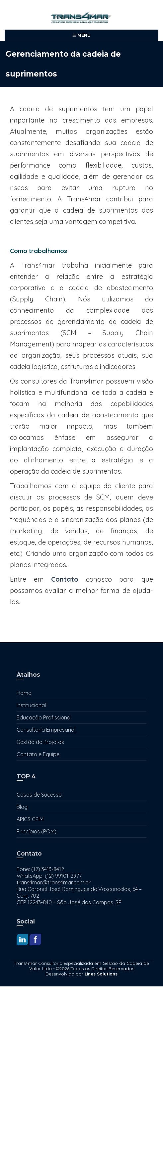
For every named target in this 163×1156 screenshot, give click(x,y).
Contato (64, 579)
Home (24, 693)
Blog (22, 807)
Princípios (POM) (36, 831)
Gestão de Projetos (40, 742)
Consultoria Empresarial (46, 729)
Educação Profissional (44, 717)
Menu (81, 35)
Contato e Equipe (38, 754)
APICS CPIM (30, 819)
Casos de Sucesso (39, 794)
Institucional (31, 705)
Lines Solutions (101, 973)
